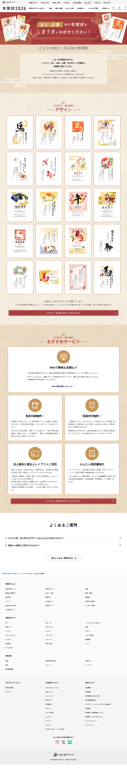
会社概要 (88, 692)
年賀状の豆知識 (90, 606)
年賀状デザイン (50, 593)
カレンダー (87, 3)
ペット (87, 648)
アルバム (66, 3)
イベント (8, 606)
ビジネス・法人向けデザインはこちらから (63, 314)
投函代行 (48, 602)
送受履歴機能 (9, 674)
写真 (33, 3)
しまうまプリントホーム (52, 692)
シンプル (8, 636)
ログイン (8, 696)
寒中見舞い (48, 709)
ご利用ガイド (106, 8)
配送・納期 (58, 8)
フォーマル (48, 644)
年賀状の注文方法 (10, 610)
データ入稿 (8, 652)
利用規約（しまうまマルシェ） (94, 721)
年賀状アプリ (49, 610)
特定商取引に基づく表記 (92, 700)
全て (6, 627)
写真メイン (8, 631)
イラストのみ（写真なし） (93, 627)
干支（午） (48, 627)
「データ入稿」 (86, 305)
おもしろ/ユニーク (11, 640)
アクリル (97, 3)
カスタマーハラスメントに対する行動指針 (98, 709)
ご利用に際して (10, 614)
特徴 (6, 665)
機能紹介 (88, 602)
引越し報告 (48, 648)
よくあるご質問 (93, 8)
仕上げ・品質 (70, 8)
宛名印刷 (81, 8)
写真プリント (49, 696)
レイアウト (88, 669)
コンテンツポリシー (91, 725)
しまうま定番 (89, 640)
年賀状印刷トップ (10, 593)
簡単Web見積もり (10, 598)
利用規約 (88, 713)
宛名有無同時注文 (50, 665)
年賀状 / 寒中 (56, 3)
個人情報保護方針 (90, 705)
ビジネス (8, 644)
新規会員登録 (9, 692)
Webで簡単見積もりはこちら (63, 388)
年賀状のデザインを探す (37, 8)
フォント (48, 669)
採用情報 (88, 696)
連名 (6, 669)
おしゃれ (48, 636)
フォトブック (45, 3)
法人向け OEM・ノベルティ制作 (54, 734)
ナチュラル (48, 640)
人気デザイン (49, 631)
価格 (50, 8)
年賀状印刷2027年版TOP (11, 578)
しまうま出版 (77, 3)
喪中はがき (48, 705)
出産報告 (8, 648)
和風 (86, 631)
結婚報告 (88, 644)
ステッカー (107, 3)
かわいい (88, 636)
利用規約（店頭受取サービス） (94, 717)
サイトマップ (89, 730)
